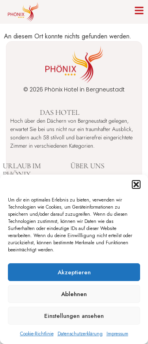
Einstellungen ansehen (74, 316)
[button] (136, 184)
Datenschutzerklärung (80, 333)
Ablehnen (74, 294)
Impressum (117, 333)
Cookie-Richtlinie (37, 333)
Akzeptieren (74, 272)
